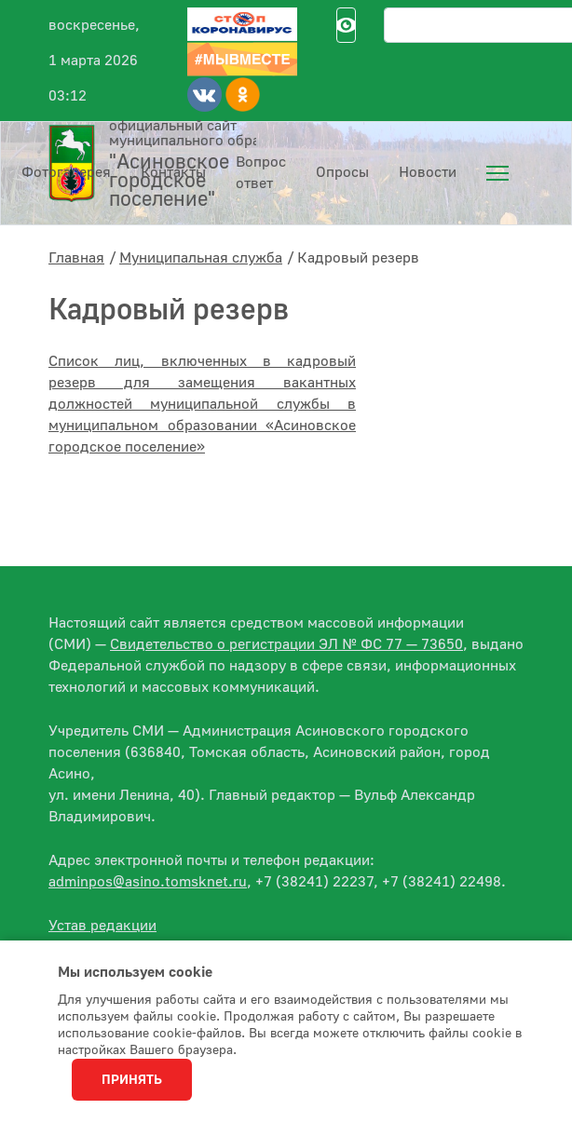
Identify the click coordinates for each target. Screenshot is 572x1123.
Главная (76, 258)
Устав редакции (102, 925)
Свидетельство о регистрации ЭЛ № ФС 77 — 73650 (286, 644)
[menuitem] (497, 173)
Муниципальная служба (200, 258)
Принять (132, 1080)
